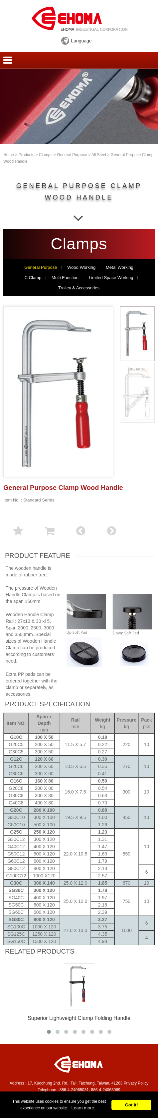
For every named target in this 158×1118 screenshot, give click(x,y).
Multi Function (65, 277)
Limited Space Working (111, 277)
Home (8, 154)
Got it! (131, 1104)
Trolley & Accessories (78, 288)
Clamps (46, 154)
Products (26, 154)
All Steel (98, 154)
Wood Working (81, 267)
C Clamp (33, 277)
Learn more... (85, 1107)
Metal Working (119, 267)
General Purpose (72, 154)
